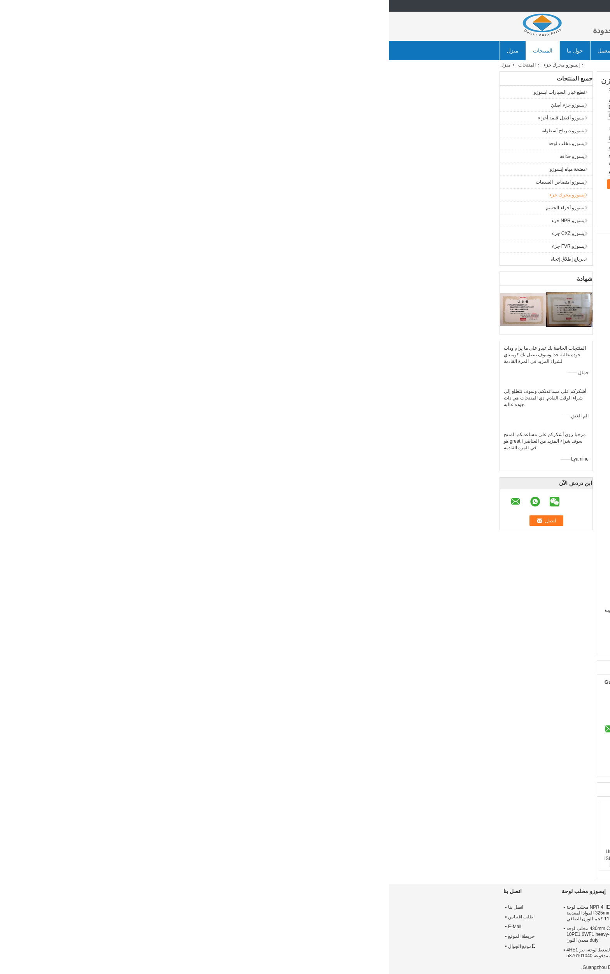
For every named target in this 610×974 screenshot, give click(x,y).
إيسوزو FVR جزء (179, 246)
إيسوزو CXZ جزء (179, 233)
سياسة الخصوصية (482, 967)
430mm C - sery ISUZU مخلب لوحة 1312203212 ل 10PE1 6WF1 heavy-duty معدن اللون (214, 934)
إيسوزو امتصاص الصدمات (171, 182)
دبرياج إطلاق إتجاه (178, 259)
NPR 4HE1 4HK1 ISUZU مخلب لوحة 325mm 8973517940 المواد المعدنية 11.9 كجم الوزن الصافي (214, 912)
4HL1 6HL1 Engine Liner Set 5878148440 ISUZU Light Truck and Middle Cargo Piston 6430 (238, 858)
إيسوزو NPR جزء (179, 220)
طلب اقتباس (349, 50)
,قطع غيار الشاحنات (363, 645)
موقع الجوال (133, 946)
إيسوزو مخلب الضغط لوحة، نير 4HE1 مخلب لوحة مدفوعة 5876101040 (213, 952)
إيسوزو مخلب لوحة (178, 143)
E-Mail (125, 926)
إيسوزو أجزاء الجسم (176, 207)
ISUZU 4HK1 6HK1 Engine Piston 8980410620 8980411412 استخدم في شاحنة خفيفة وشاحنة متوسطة (296, 862)
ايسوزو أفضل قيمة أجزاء (172, 118)
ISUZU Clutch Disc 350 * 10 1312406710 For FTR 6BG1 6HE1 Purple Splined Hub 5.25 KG (304, 934)
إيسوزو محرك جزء (172, 65)
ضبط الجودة (274, 50)
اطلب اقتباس (132, 917)
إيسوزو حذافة (183, 156)
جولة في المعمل (227, 50)
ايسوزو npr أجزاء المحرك (452, 645)
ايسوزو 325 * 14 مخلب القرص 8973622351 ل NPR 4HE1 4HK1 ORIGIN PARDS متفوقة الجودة (303, 912)
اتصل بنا (311, 50)
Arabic (488, 6)
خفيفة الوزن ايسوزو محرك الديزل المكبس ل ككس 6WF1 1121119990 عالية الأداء (355, 855)
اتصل (236, 184)
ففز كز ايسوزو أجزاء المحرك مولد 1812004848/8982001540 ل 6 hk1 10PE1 (469, 855)
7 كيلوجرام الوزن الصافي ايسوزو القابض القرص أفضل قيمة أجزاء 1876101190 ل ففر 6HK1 (301, 955)
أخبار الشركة (392, 50)
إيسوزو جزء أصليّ (179, 105)
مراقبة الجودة (470, 926)
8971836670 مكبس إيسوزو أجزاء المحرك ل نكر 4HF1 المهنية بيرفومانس (414, 855)
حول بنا (186, 50)
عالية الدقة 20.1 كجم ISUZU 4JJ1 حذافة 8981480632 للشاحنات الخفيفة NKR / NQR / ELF (400, 934)
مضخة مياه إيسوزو (178, 169)
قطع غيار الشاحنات (405, 645)
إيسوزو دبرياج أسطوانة (174, 130)
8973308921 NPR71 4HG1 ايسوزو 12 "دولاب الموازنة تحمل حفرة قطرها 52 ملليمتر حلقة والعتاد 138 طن (398, 912)
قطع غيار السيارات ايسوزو (170, 92)
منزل (124, 50)
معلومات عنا (469, 907)
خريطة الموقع (132, 936)
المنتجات (153, 50)
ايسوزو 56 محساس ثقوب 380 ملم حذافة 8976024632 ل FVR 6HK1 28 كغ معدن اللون (399, 955)
